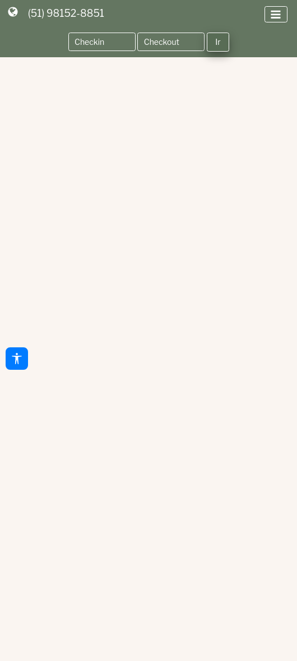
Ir (217, 42)
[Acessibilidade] (17, 358)
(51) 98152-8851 (66, 13)
